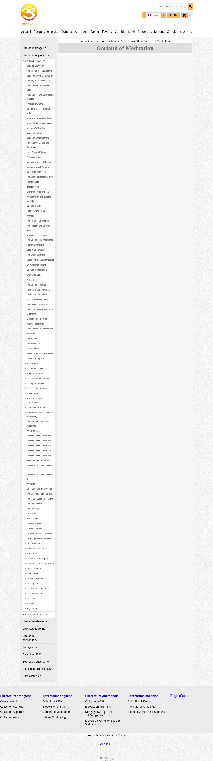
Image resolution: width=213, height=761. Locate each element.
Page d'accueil (181, 696)
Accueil (105, 744)
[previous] (188, 31)
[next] (191, 31)
